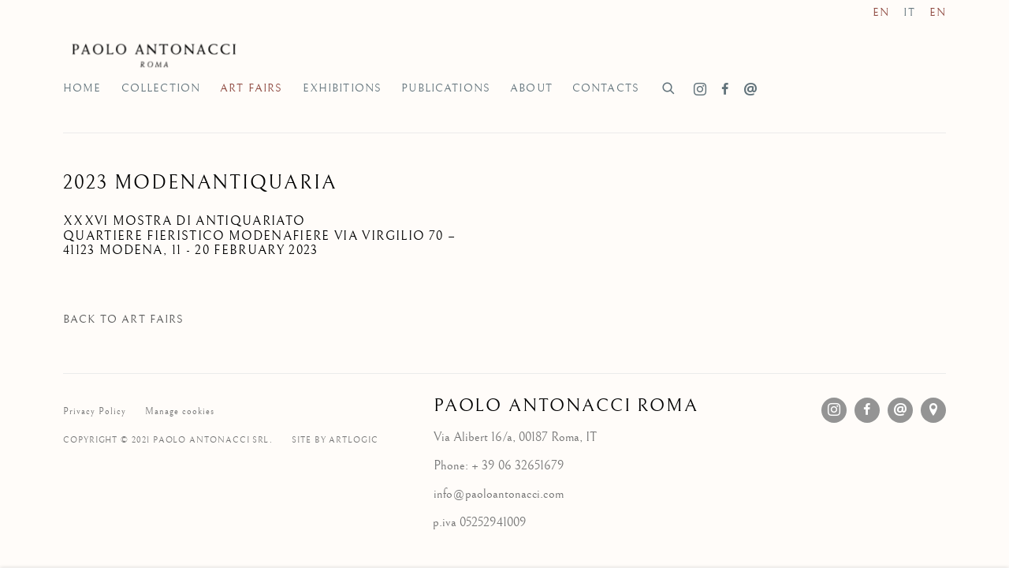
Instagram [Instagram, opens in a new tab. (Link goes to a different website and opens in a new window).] (700, 90)
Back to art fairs (123, 319)
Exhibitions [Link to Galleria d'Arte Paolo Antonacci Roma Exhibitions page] (342, 88)
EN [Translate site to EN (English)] (881, 12)
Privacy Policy (94, 411)
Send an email (750, 90)
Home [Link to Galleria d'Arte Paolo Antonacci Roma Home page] (82, 88)
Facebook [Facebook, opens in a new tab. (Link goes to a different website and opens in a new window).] (725, 90)
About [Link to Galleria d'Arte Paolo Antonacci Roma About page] (531, 88)
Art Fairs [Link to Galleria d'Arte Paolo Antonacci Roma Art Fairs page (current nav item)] (251, 88)
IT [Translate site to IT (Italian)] (908, 12)
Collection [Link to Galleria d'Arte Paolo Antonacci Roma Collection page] (161, 88)
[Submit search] (669, 86)
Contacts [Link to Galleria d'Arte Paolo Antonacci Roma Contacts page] (605, 88)
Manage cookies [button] (179, 411)
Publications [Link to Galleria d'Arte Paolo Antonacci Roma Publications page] (445, 88)
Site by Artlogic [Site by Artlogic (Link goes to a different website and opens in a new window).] (335, 440)
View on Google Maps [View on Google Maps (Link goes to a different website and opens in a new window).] (933, 410)
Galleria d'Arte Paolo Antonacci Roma (157, 54)
